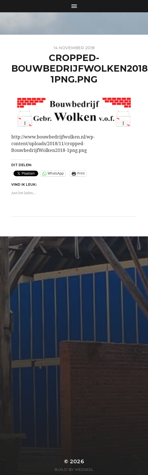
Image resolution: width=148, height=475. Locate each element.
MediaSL (84, 469)
